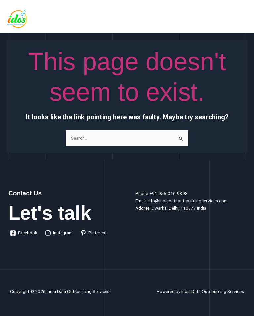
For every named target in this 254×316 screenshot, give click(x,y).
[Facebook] (23, 233)
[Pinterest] (93, 233)
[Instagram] (59, 233)
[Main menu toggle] (241, 18)
